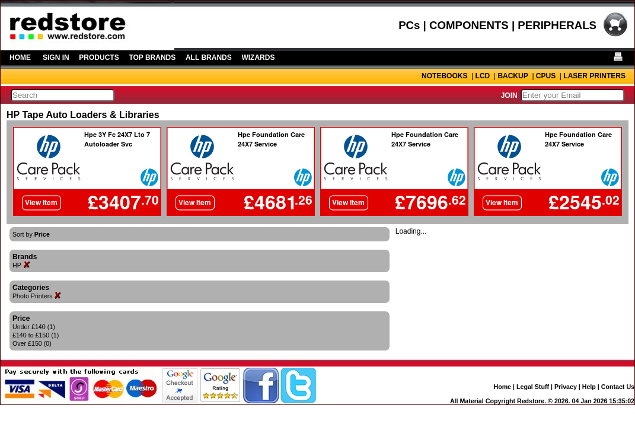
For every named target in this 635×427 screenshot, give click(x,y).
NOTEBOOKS (444, 76)
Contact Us (617, 386)
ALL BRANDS (209, 57)
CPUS (546, 76)
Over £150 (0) (32, 343)
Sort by (31, 234)
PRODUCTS (99, 57)
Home (502, 386)
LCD (483, 76)
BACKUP (512, 76)
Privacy (565, 386)
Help (589, 386)
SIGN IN (56, 57)
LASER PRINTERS (594, 76)
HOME (20, 57)
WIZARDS (258, 57)
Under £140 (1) (33, 326)
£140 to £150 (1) (35, 335)
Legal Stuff (532, 386)
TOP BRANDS (152, 57)
